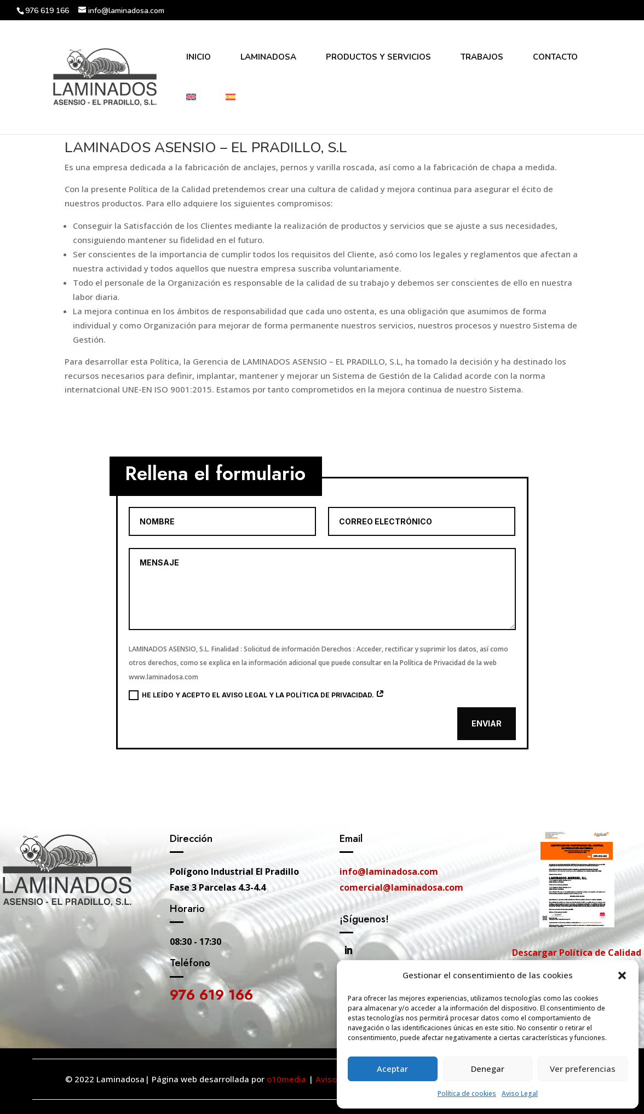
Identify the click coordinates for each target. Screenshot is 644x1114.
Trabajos (482, 57)
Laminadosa (268, 57)
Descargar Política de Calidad (576, 952)
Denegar (487, 1068)
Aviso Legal (520, 1093)
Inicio (198, 57)
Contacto (555, 57)
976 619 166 (211, 995)
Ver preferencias (583, 1068)
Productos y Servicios (378, 57)
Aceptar (392, 1068)
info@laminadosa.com (389, 871)
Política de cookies (467, 1093)
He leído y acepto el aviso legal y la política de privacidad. (256, 695)
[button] (622, 975)
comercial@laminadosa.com (401, 887)
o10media (286, 1078)
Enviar (487, 723)
